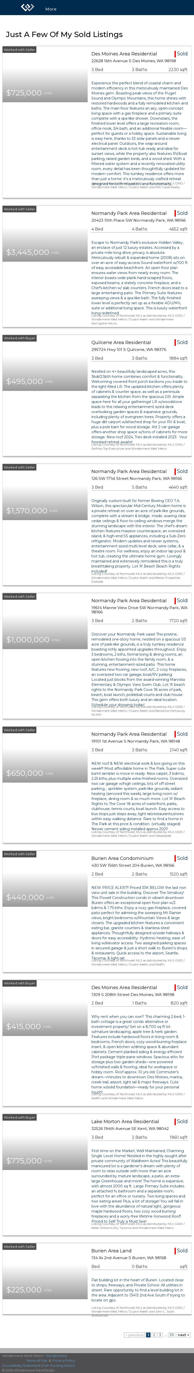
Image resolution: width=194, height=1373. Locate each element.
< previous (134, 1335)
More (51, 9)
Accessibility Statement (21, 1365)
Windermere (56, 1356)
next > (183, 1335)
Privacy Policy (64, 1360)
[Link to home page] (27, 7)
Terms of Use (36, 1360)
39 (171, 1335)
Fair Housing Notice (59, 1365)
